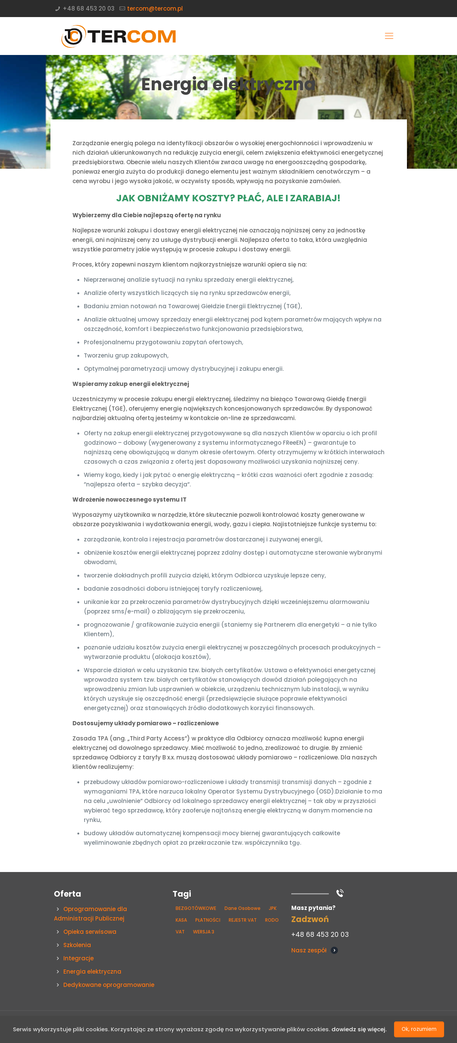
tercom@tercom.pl (155, 9)
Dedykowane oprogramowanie (108, 985)
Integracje (78, 958)
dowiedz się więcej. (358, 1030)
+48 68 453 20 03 (89, 9)
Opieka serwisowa (89, 932)
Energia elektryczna (92, 972)
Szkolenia (77, 945)
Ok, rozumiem (419, 1029)
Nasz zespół (309, 950)
